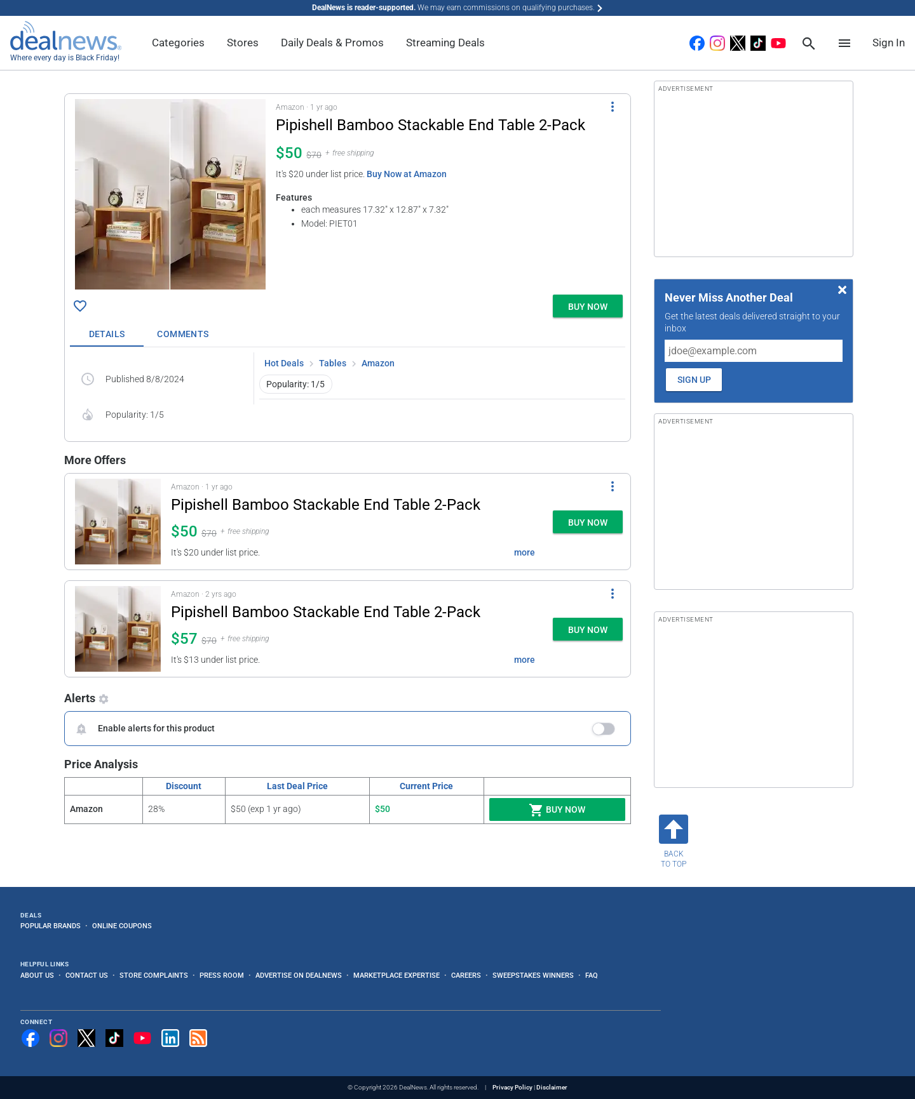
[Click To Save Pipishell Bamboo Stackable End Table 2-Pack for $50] (80, 306)
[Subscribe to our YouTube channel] (142, 1038)
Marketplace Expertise (396, 975)
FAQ (591, 975)
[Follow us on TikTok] (114, 1038)
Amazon (378, 363)
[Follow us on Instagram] (58, 1038)
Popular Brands (50, 925)
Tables (332, 363)
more (524, 552)
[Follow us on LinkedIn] (170, 1038)
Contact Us (86, 975)
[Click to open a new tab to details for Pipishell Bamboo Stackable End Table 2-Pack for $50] (170, 194)
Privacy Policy (512, 1087)
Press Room (222, 975)
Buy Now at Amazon (407, 174)
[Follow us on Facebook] (30, 1038)
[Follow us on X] (86, 1038)
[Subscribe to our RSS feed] (198, 1038)
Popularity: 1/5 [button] (295, 384)
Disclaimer (551, 1087)
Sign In (888, 42)
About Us (37, 975)
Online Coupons (122, 925)
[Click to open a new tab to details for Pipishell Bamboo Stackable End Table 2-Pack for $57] (118, 629)
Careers (466, 975)
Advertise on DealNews (298, 975)
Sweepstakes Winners (533, 975)
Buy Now (557, 810)
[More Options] (612, 106)
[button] (347, 192)
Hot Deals (284, 363)
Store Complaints (153, 975)
